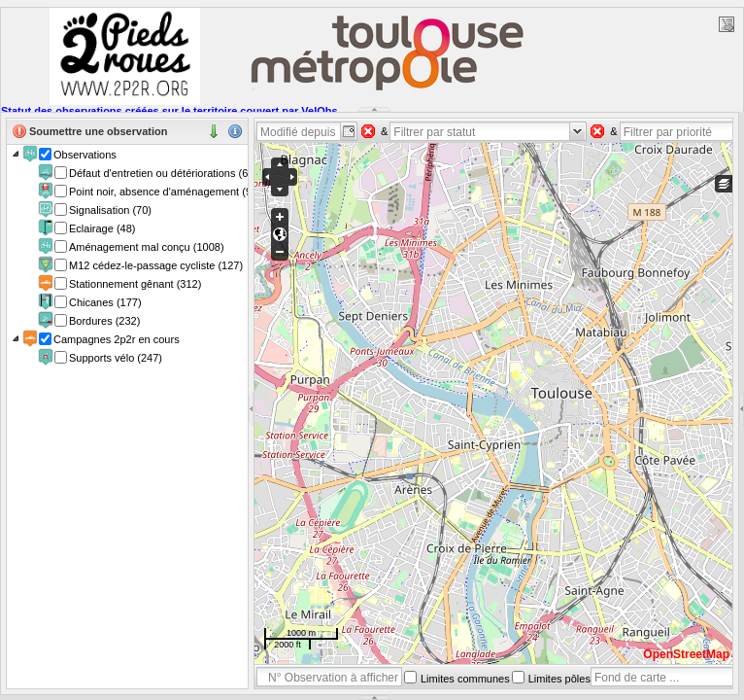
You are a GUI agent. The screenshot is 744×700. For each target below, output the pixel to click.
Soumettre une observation (98, 131)
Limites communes (465, 678)
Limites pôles (559, 678)
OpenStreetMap (686, 654)
